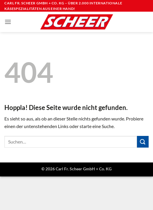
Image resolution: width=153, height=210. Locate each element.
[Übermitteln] (143, 141)
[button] (7, 22)
